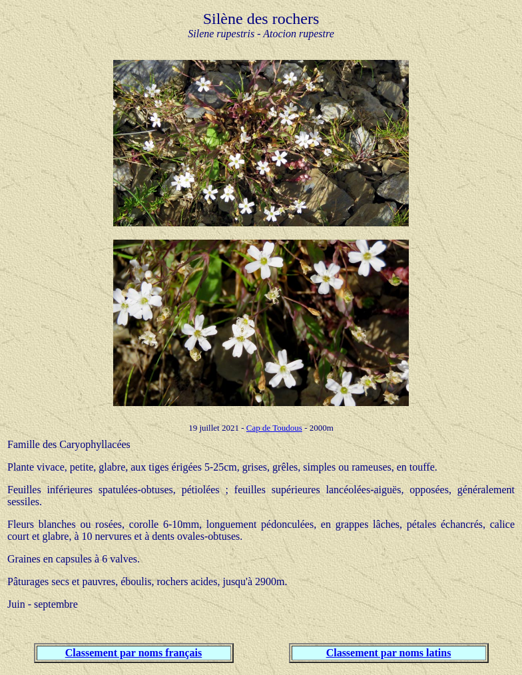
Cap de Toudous (274, 428)
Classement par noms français (133, 652)
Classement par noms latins (388, 652)
